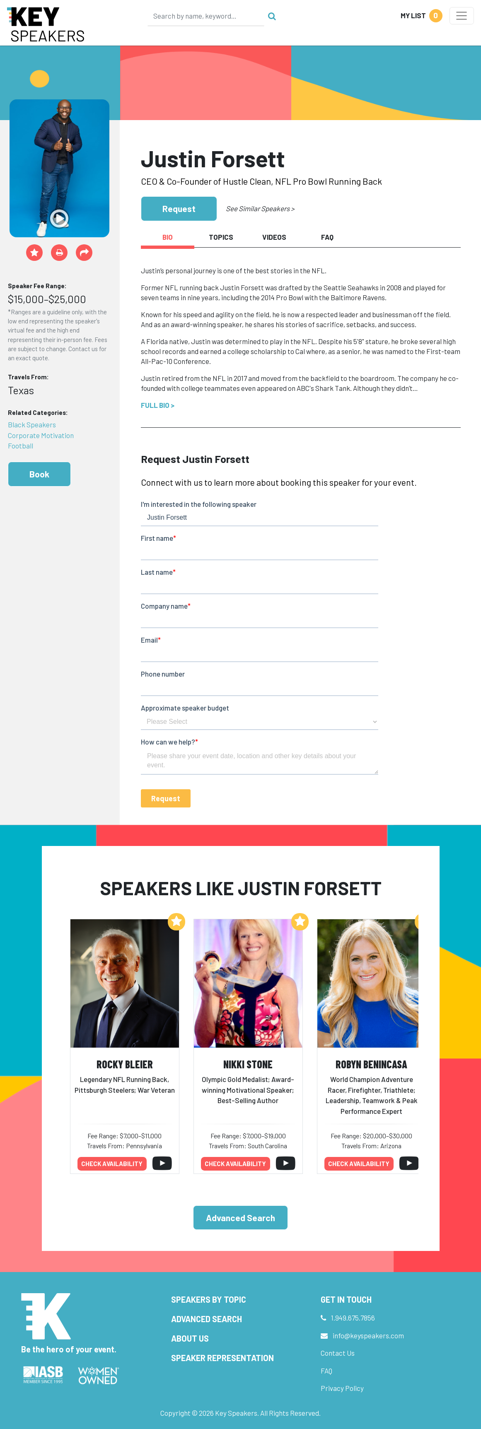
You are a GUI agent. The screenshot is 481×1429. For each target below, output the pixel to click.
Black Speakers (32, 424)
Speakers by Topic (208, 1299)
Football (20, 445)
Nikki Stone (248, 1064)
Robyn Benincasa (371, 1064)
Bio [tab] (167, 237)
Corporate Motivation (41, 435)
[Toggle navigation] (462, 15)
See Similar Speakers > (260, 208)
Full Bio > (157, 405)
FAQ (326, 1370)
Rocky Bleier (125, 1064)
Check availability (112, 1163)
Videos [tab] (274, 237)
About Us (190, 1338)
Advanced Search (240, 1217)
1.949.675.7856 (353, 1317)
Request (179, 208)
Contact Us (338, 1353)
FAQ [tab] (327, 237)
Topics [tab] (221, 237)
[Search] (205, 15)
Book (39, 474)
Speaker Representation (222, 1358)
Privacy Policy (342, 1388)
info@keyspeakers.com (368, 1335)
